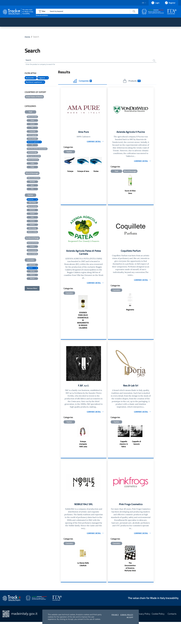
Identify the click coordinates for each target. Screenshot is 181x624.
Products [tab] (132, 81)
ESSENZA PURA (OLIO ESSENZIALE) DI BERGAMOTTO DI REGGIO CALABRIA (83, 322)
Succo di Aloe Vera (130, 192)
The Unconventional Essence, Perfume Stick (130, 569)
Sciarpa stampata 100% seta (83, 446)
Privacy (115, 615)
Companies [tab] (82, 81)
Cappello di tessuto (136, 444)
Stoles (96, 172)
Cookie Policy (126, 615)
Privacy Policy (143, 616)
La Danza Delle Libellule (83, 566)
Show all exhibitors (42, 15)
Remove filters (32, 289)
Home (27, 36)
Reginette (130, 310)
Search (29, 60)
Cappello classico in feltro (124, 446)
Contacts (172, 616)
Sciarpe (70, 172)
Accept (130, 617)
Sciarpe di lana (83, 172)
